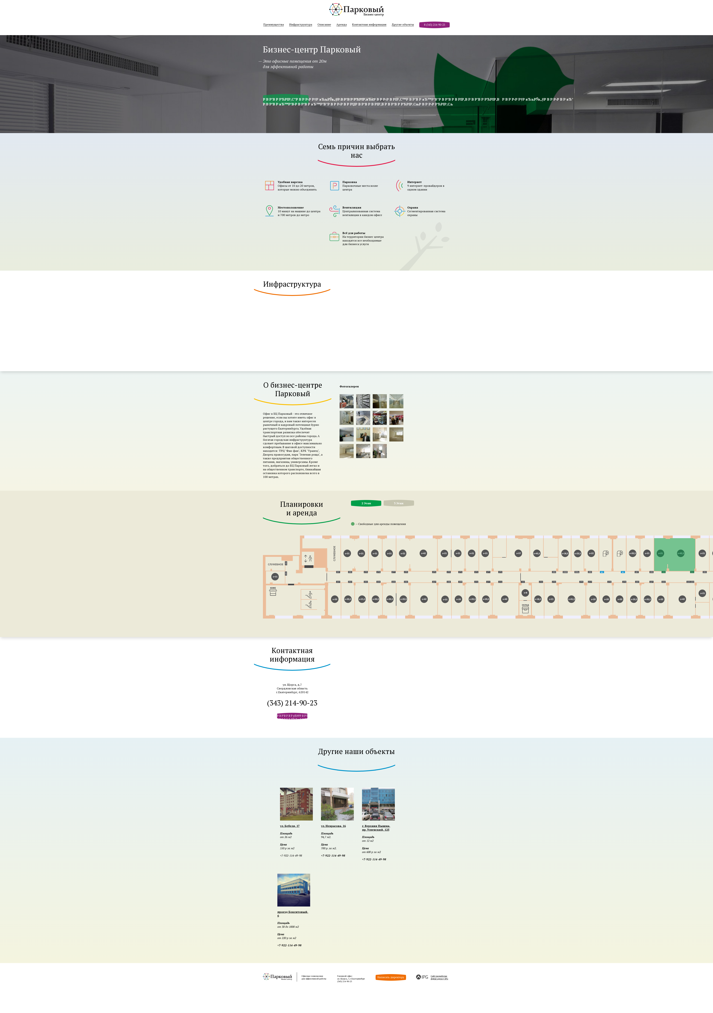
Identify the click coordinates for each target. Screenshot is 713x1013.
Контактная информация (369, 24)
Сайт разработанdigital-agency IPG (439, 977)
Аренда (341, 24)
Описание (324, 24)
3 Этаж (399, 503)
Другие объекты (403, 24)
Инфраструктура (300, 24)
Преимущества (273, 24)
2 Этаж (366, 503)
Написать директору (390, 977)
